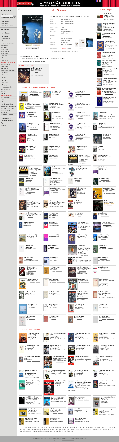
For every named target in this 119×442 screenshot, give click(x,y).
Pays (82, 255)
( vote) (66, 48)
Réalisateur (104, 118)
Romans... (5, 112)
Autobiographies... (7, 87)
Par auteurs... (5, 29)
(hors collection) (67, 31)
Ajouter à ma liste (32, 48)
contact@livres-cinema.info (78, 438)
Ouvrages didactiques (9, 106)
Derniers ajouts (6, 118)
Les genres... (6, 51)
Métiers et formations (8, 70)
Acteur (79, 360)
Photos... (5, 93)
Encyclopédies (7, 95)
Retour (19, 9)
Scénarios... (6, 83)
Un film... (5, 47)
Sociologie (5, 58)
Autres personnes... (8, 43)
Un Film (29, 248)
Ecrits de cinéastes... (8, 108)
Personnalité (103, 127)
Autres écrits (6, 110)
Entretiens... (6, 89)
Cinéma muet (6, 64)
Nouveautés (5, 21)
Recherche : (5, 14)
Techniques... (6, 73)
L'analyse (5, 60)
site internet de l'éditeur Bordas (34, 62)
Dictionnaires (6, 97)
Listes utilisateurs (7, 120)
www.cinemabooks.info (68, 440)
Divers (4, 77)
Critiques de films (7, 104)
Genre (103, 181)
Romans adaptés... (8, 114)
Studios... (5, 45)
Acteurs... (5, 41)
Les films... (5, 49)
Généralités (5, 75)
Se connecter (6, 10)
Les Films (30, 107)
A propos (4, 123)
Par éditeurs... (5, 33)
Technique (83, 163)
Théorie (4, 56)
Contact (3, 125)
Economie (5, 68)
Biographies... (6, 85)
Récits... (4, 91)
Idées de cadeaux (7, 26)
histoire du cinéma (67, 23)
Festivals (5, 66)
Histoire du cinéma (8, 62)
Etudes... (5, 102)
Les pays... (5, 53)
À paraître (4, 23)
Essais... (5, 100)
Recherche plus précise (7, 17)
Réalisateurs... (6, 39)
